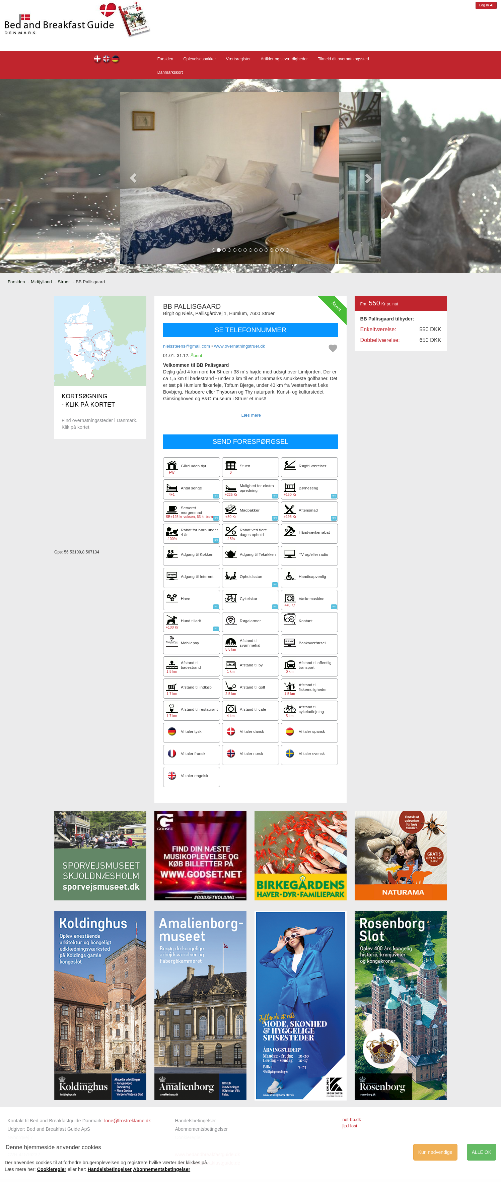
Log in (486, 5)
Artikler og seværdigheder (284, 59)
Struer (64, 281)
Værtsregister (238, 59)
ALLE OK (481, 1152)
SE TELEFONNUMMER (250, 330)
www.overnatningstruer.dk (239, 346)
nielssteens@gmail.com (186, 346)
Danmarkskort (170, 72)
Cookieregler (51, 1169)
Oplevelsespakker (199, 59)
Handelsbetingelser (195, 1120)
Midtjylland (41, 281)
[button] (133, 178)
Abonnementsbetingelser (201, 1129)
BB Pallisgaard (97, 59)
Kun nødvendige (435, 1152)
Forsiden (165, 59)
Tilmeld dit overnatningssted (343, 59)
